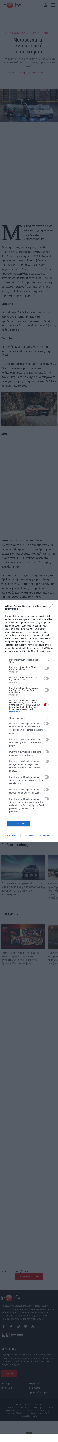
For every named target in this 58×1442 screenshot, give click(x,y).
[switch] (46, 668)
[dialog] (29, 721)
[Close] (52, 607)
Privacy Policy (46, 835)
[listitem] (29, 661)
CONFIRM (18, 824)
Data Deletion (11, 835)
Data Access (29, 835)
